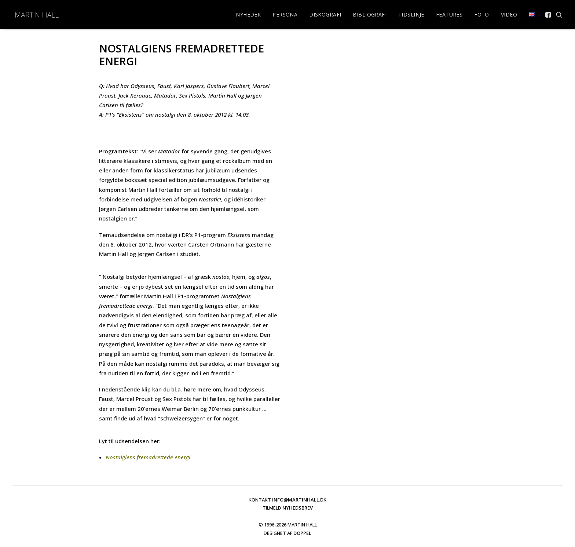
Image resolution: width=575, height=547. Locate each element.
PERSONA (284, 14)
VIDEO (509, 14)
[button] (548, 14)
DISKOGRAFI (325, 14)
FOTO (481, 14)
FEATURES (449, 14)
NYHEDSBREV (297, 507)
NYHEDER (248, 14)
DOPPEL (302, 533)
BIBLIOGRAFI (370, 14)
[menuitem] (248, 14)
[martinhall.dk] (36, 14)
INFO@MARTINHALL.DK (299, 499)
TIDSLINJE (411, 14)
